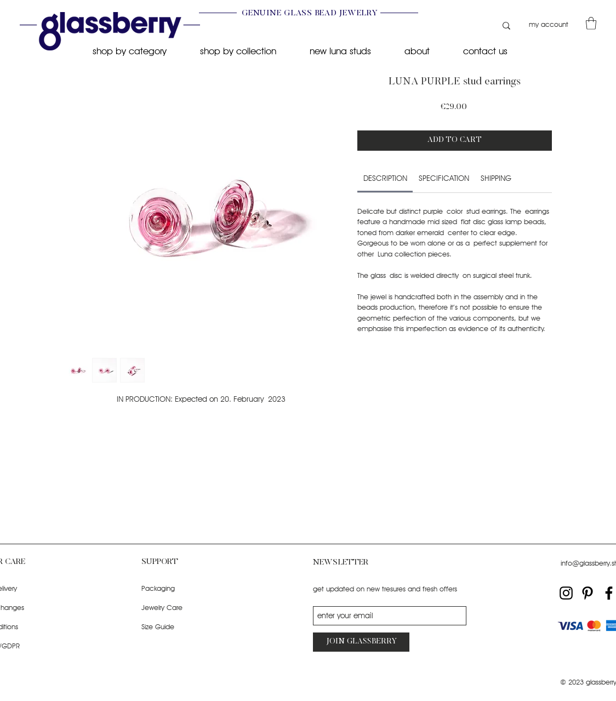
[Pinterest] (587, 593)
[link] (385, 178)
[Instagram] (566, 593)
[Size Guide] (185, 626)
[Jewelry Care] (185, 607)
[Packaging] (185, 588)
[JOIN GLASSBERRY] (361, 642)
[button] (591, 23)
